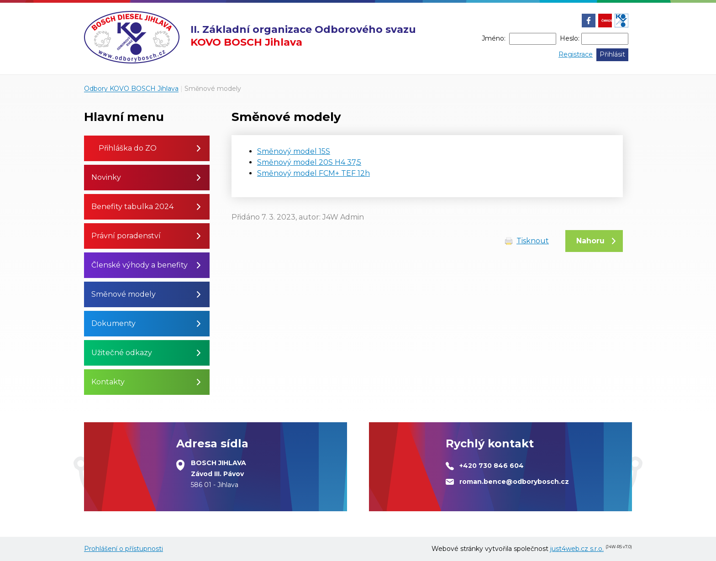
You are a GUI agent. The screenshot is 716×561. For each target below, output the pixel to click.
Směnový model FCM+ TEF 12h (313, 173)
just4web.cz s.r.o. (577, 549)
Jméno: (493, 38)
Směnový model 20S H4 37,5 (309, 162)
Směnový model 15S (293, 151)
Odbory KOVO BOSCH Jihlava (131, 88)
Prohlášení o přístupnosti (123, 549)
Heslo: (569, 38)
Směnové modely (212, 88)
